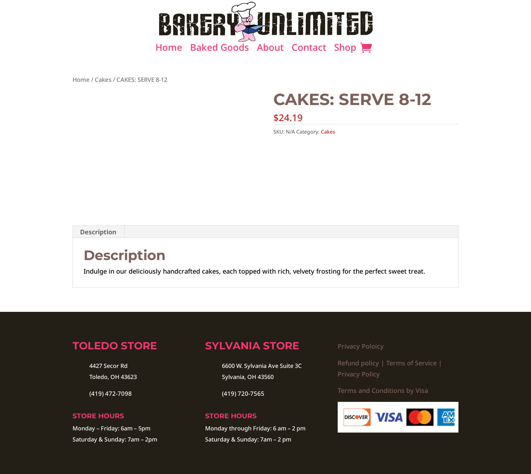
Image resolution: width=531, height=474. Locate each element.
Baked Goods (219, 49)
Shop (345, 49)
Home (168, 49)
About (270, 49)
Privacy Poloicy (361, 346)
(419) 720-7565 (243, 393)
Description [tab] (98, 232)
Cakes (103, 79)
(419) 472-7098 (110, 393)
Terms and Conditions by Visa (383, 390)
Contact (309, 49)
